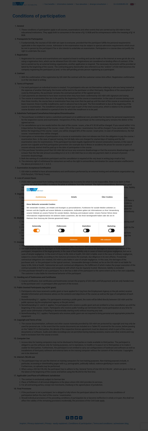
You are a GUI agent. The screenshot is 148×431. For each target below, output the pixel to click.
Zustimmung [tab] (41, 197)
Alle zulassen (105, 240)
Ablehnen (73, 240)
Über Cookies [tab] (107, 197)
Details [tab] (74, 197)
